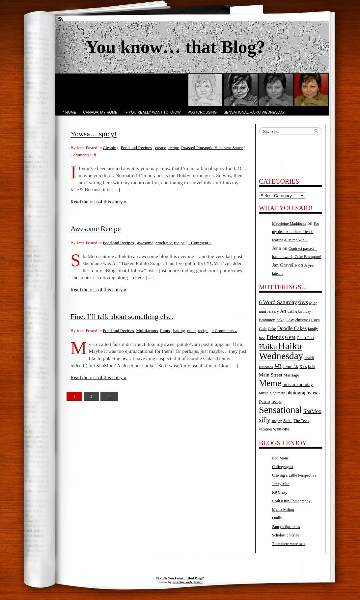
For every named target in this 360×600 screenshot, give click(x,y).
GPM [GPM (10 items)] (290, 337)
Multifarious (147, 330)
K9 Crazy (279, 492)
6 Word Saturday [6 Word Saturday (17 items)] (278, 302)
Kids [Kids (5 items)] (303, 367)
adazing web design (188, 582)
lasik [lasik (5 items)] (311, 367)
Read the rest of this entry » (98, 201)
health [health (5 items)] (309, 358)
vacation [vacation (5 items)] (265, 429)
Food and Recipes (136, 147)
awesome (145, 242)
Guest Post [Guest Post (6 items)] (305, 337)
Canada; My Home (100, 112)
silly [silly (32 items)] (264, 419)
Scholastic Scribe (285, 535)
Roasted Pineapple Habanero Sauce (212, 147)
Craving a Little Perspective (294, 475)
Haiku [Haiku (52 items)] (268, 347)
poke (191, 330)
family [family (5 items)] (313, 329)
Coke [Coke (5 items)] (272, 329)
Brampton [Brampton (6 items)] (267, 320)
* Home (69, 112)
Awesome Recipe (95, 228)
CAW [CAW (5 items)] (290, 320)
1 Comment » (199, 242)
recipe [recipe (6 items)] (277, 401)
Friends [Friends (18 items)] (275, 337)
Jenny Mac (280, 484)
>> (109, 396)
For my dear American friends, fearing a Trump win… (295, 231)
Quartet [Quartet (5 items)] (264, 402)
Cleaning (111, 147)
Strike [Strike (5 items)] (287, 421)
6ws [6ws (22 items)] (303, 302)
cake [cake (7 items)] (280, 319)
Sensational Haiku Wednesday (254, 112)
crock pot (163, 242)
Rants (165, 330)
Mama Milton (283, 509)
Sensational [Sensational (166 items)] (280, 410)
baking (179, 330)
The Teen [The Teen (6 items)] (301, 420)
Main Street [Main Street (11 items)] (270, 375)
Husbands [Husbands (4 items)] (266, 367)
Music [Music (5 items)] (263, 393)
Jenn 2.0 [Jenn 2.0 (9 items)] (290, 366)
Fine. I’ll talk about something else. (121, 316)
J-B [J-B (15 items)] (278, 366)
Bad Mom (280, 458)
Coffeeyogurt (282, 466)
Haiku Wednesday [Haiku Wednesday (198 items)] (281, 351)
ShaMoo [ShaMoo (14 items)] (312, 411)
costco (160, 147)
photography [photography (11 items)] (299, 392)
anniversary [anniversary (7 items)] (269, 311)
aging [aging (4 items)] (313, 303)
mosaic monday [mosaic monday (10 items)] (298, 384)
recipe (173, 147)
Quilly (277, 518)
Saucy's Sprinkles (286, 526)
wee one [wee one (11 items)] (281, 428)
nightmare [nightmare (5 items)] (277, 393)
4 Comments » (224, 330)
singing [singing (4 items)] (277, 421)
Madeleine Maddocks (289, 223)
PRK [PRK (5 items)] (316, 393)
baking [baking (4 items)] (292, 311)
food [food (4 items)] (262, 338)
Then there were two (288, 543)
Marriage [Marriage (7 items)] (291, 375)
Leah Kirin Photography (291, 501)
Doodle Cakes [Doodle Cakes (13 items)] (292, 328)
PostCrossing (202, 112)
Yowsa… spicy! (93, 134)
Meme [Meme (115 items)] (270, 383)
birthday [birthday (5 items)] (304, 311)
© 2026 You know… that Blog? (180, 578)
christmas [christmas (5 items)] (302, 320)
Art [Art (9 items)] (283, 311)
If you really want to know (153, 112)
